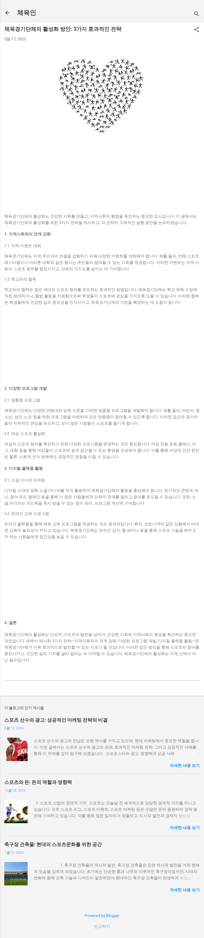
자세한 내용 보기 (185, 765)
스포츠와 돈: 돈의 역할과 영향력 (38, 782)
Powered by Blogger (102, 915)
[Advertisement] (102, 176)
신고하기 (102, 926)
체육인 (26, 12)
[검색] (196, 14)
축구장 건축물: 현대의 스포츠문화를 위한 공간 (53, 844)
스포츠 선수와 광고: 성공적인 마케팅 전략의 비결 (56, 720)
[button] (196, 30)
